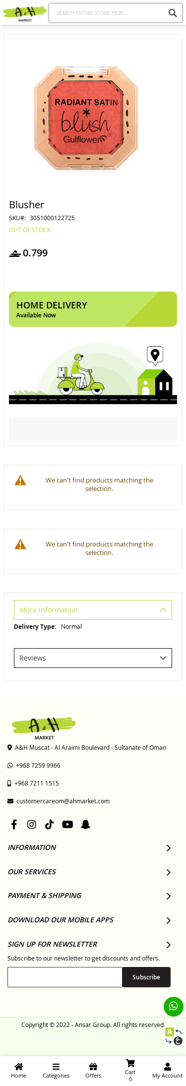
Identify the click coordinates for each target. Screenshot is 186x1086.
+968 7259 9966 (34, 765)
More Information (48, 609)
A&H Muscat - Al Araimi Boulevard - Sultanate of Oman (86, 747)
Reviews (32, 658)
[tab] (93, 611)
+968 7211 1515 (33, 783)
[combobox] (116, 13)
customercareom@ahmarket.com (58, 801)
